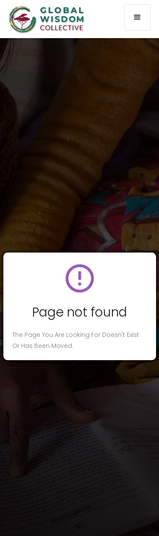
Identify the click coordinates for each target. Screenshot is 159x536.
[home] (44, 19)
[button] (137, 17)
